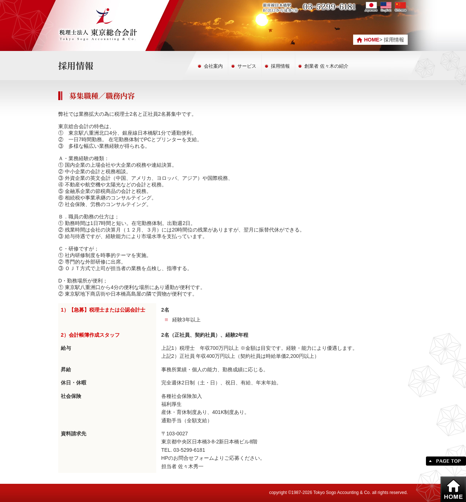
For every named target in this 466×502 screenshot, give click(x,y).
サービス (246, 66)
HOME (371, 40)
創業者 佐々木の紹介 (326, 66)
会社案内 (213, 66)
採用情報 (280, 66)
